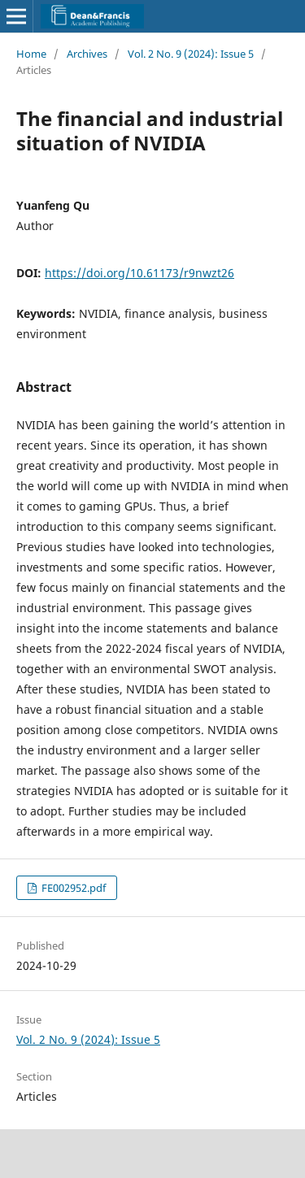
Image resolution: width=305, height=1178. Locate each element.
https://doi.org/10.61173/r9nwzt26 (139, 272)
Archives (87, 53)
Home (31, 53)
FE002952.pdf (72, 887)
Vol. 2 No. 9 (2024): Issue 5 (191, 53)
